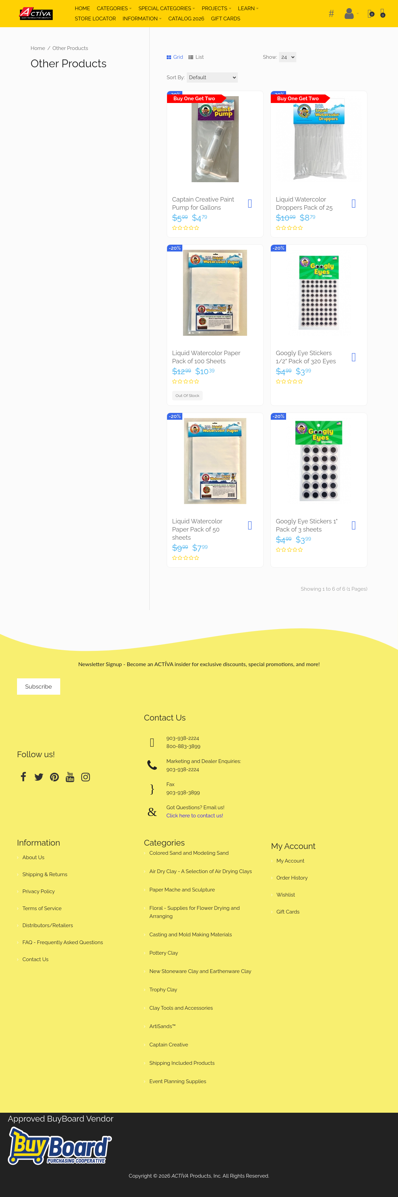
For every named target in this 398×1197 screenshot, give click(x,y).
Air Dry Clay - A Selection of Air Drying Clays (200, 871)
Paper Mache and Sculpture (182, 890)
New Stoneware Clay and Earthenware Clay (200, 971)
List (196, 57)
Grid (175, 57)
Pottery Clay (163, 953)
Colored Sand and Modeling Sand (189, 853)
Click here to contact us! (194, 816)
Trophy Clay (163, 990)
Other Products (70, 48)
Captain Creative (168, 1045)
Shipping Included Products (182, 1063)
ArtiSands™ (162, 1026)
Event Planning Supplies (177, 1081)
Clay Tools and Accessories (181, 1008)
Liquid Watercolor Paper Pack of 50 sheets (197, 529)
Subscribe (38, 686)
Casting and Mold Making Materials (190, 935)
